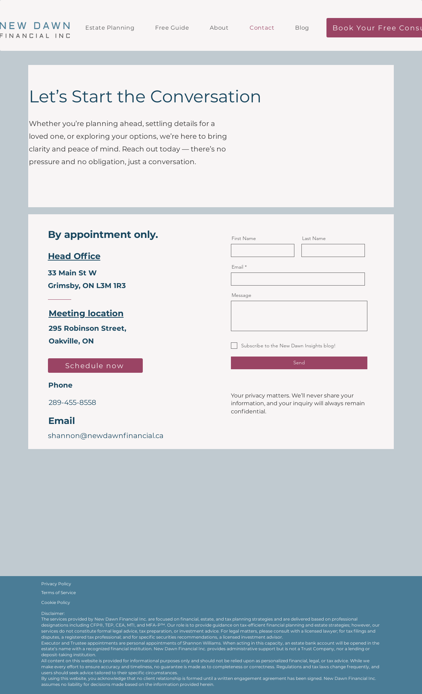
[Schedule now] (95, 365)
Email (237, 266)
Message (241, 295)
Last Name (314, 238)
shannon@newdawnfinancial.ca (106, 435)
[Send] (299, 363)
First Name (244, 238)
